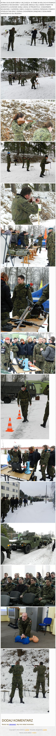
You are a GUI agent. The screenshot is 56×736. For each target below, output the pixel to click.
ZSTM (27, 730)
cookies (34, 732)
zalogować (12, 724)
